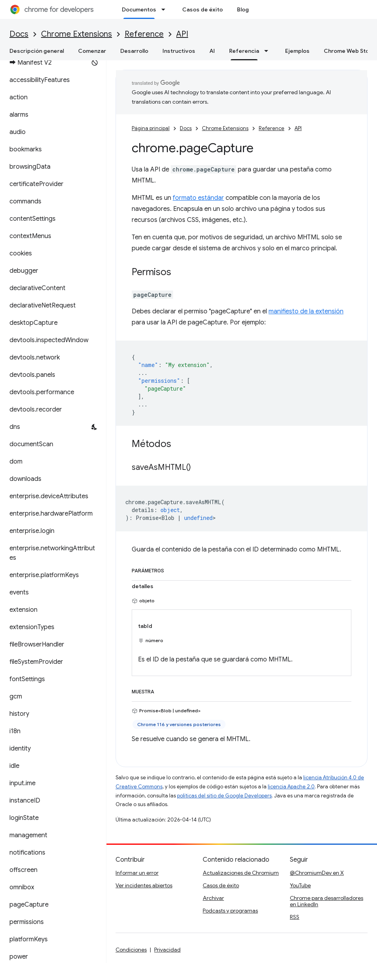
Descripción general (36, 50)
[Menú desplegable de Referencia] (268, 51)
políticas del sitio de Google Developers (224, 795)
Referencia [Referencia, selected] (244, 50)
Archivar (213, 898)
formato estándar (198, 198)
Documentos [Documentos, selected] (139, 9)
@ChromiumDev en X (317, 872)
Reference (144, 34)
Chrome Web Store (349, 50)
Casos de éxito (202, 9)
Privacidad (167, 949)
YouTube (300, 885)
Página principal (151, 128)
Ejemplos (297, 50)
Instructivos (178, 50)
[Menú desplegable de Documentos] (165, 9)
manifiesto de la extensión (306, 311)
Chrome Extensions (76, 34)
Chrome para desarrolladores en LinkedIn (326, 901)
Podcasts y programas (230, 910)
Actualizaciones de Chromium (241, 872)
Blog (243, 9)
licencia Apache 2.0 (291, 786)
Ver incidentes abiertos (144, 885)
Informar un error (137, 872)
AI (212, 50)
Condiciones (131, 949)
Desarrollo (134, 50)
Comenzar (92, 50)
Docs (18, 34)
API (182, 34)
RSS (294, 916)
